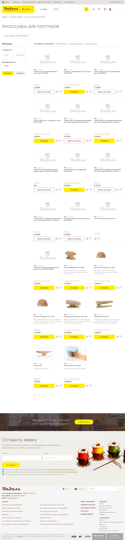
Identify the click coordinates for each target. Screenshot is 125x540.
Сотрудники (103, 526)
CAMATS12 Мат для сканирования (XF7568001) (75, 170)
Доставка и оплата (44, 2)
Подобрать (8, 73)
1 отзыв (71, 315)
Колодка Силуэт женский (72, 365)
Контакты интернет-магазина (108, 531)
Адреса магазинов (88, 502)
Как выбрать (103, 510)
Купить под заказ (44, 92)
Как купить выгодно (105, 506)
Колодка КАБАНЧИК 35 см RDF (74, 267)
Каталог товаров (16, 17)
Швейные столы (45, 518)
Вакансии (102, 524)
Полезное (57, 2)
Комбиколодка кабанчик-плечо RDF (76, 316)
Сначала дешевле (75, 44)
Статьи (101, 504)
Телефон (46, 453)
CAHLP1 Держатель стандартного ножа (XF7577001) (47, 121)
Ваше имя (5, 453)
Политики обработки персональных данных (64, 472)
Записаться (84, 422)
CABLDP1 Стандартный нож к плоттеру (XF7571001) (77, 72)
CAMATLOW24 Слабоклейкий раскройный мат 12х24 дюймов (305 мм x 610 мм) (108, 121)
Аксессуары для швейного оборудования (15, 524)
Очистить (20, 73)
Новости (102, 520)
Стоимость (7, 50)
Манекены (5, 514)
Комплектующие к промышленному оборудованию (56, 524)
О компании (69, 2)
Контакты (16, 2)
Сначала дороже (90, 44)
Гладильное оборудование (48, 521)
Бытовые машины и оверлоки (11, 508)
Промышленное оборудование (12, 505)
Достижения (103, 528)
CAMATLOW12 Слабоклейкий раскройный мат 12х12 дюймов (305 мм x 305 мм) (77, 121)
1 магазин (80, 489)
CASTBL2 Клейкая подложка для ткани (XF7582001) (76, 219)
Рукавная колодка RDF (101, 316)
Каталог (26, 9)
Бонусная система (105, 508)
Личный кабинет (87, 514)
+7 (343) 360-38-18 (18, 496)
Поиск (86, 9)
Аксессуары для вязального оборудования (53, 508)
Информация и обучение (107, 512)
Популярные (49, 44)
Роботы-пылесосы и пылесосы (12, 518)
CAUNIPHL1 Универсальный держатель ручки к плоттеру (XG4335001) (46, 268)
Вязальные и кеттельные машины (12, 511)
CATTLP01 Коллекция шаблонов (104, 218)
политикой (20, 536)
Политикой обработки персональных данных (62, 469)
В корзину (74, 92)
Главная (4, 17)
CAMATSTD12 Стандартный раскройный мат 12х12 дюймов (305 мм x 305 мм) (107, 170)
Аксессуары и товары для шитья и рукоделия (16, 521)
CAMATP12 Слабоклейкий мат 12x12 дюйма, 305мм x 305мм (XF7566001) (46, 170)
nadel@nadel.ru (12, 498)
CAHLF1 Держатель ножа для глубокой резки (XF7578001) (107, 72)
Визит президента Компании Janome (111, 522)
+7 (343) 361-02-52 (116, 2)
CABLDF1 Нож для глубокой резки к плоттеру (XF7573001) (45, 72)
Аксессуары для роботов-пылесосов (52, 505)
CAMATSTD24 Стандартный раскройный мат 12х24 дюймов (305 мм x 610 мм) (47, 219)
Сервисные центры (29, 2)
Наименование (61, 44)
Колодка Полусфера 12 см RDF (104, 267)
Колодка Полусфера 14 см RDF (44, 316)
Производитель (8, 62)
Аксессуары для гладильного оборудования (54, 514)
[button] (5, 2)
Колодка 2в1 (38, 365)
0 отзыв (40, 70)
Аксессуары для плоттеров (49, 511)
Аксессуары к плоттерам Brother (17, 36)
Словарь (102, 514)
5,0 (66, 315)
